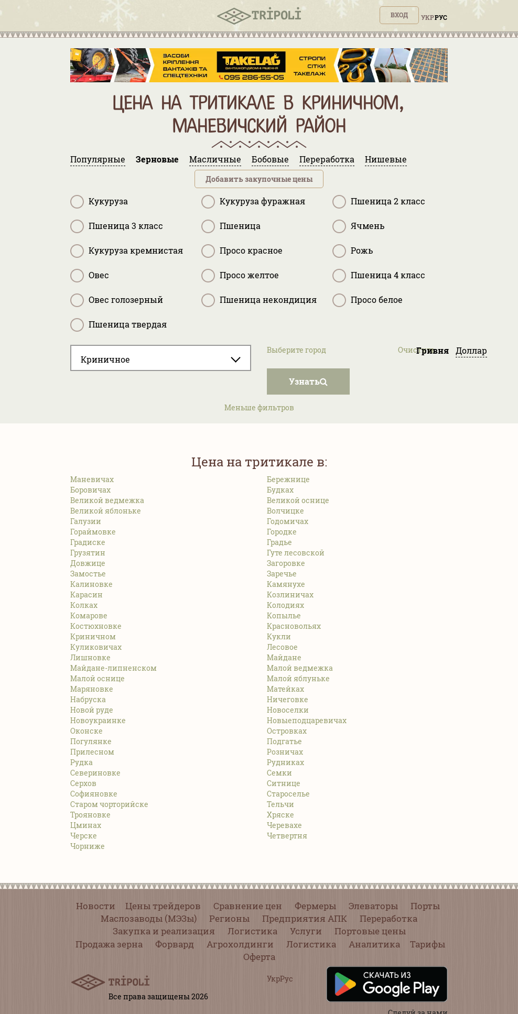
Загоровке (286, 563)
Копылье (284, 615)
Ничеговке (287, 699)
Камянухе (286, 584)
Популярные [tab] (97, 159)
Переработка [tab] (326, 159)
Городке (282, 532)
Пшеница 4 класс (378, 275)
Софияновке (93, 794)
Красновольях (294, 626)
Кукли (279, 636)
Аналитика (374, 944)
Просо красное (242, 251)
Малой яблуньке (298, 678)
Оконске (86, 731)
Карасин (86, 594)
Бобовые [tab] (270, 159)
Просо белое (367, 300)
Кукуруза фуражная (253, 202)
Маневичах (92, 479)
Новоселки (288, 710)
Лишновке (90, 657)
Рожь (352, 251)
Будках (280, 490)
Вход (399, 14)
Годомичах (287, 521)
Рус (441, 17)
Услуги (306, 931)
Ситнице (283, 783)
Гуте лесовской (296, 553)
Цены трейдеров (163, 906)
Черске (83, 836)
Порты (425, 906)
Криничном (93, 636)
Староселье (288, 794)
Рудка (81, 762)
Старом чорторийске (109, 804)
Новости (95, 906)
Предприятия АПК (304, 918)
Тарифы (427, 944)
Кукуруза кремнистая (126, 251)
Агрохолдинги (240, 944)
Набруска (88, 699)
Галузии (85, 521)
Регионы (229, 918)
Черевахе (284, 825)
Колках (84, 605)
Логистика (252, 931)
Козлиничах (290, 594)
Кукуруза (99, 202)
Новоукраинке (98, 720)
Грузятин (87, 553)
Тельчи (280, 804)
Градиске (87, 542)
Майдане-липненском (113, 668)
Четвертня (287, 836)
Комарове (88, 615)
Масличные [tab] (215, 159)
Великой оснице (298, 500)
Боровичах (90, 490)
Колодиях (285, 605)
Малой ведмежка (300, 668)
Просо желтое (240, 275)
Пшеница (231, 226)
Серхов (83, 783)
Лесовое (282, 647)
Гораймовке (93, 532)
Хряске (280, 815)
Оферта (259, 957)
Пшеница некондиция (259, 300)
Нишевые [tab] (386, 159)
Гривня (432, 350)
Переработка (388, 918)
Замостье (88, 574)
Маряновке (91, 689)
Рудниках (285, 762)
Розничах (285, 752)
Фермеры (315, 906)
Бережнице (288, 479)
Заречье (282, 574)
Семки (279, 773)
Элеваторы (373, 906)
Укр (427, 17)
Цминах (85, 825)
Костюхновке (96, 626)
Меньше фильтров (259, 407)
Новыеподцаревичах (307, 720)
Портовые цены (370, 931)
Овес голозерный (116, 300)
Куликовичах (96, 647)
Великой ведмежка (107, 500)
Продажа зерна (109, 944)
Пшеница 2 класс (378, 202)
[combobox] (160, 358)
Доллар (471, 350)
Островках (287, 731)
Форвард (174, 944)
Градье (279, 542)
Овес (89, 275)
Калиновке (91, 584)
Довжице (87, 563)
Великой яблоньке (105, 511)
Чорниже (87, 846)
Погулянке (91, 741)
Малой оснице (97, 678)
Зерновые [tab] (157, 159)
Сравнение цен (247, 906)
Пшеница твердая (118, 325)
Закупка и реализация (164, 931)
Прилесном (92, 752)
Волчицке (285, 511)
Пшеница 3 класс (116, 226)
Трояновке (90, 815)
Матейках (285, 689)
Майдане (284, 657)
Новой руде (91, 710)
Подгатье (284, 741)
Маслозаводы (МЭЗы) (149, 918)
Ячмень (358, 226)
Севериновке (95, 773)
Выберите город (296, 350)
